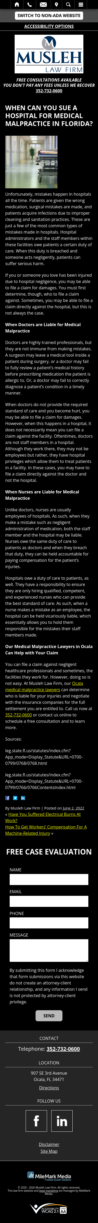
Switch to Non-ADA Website (49, 15)
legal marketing (48, 1190)
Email (43, 4)
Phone (17, 913)
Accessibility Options (49, 26)
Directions (49, 1088)
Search (68, 4)
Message (19, 935)
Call (30, 4)
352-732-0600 (49, 91)
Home (17, 4)
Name (15, 870)
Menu (81, 4)
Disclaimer (49, 1144)
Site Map (49, 1151)
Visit (56, 4)
